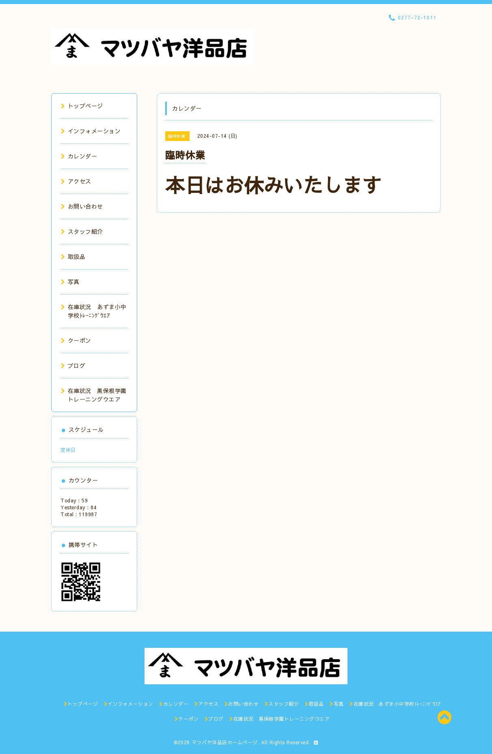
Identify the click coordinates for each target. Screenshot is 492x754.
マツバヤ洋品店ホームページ (225, 742)
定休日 (68, 449)
